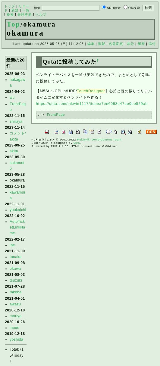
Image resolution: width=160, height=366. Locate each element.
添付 (152, 44)
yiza (77, 142)
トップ (9, 6)
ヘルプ (41, 14)
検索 (10, 14)
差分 (130, 44)
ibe (12, 245)
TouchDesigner (91, 91)
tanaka (15, 257)
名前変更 (116, 44)
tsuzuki (16, 280)
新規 (15, 10)
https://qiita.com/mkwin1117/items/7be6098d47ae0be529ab (92, 104)
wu (12, 97)
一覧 (26, 10)
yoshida (16, 339)
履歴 (141, 44)
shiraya (16, 121)
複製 (101, 44)
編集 (91, 44)
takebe (15, 292)
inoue (14, 328)
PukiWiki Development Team (99, 139)
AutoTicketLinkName (17, 227)
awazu (15, 304)
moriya (15, 316)
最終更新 (24, 14)
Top (13, 24)
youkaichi (18, 210)
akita (14, 151)
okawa (15, 269)
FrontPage (56, 114)
